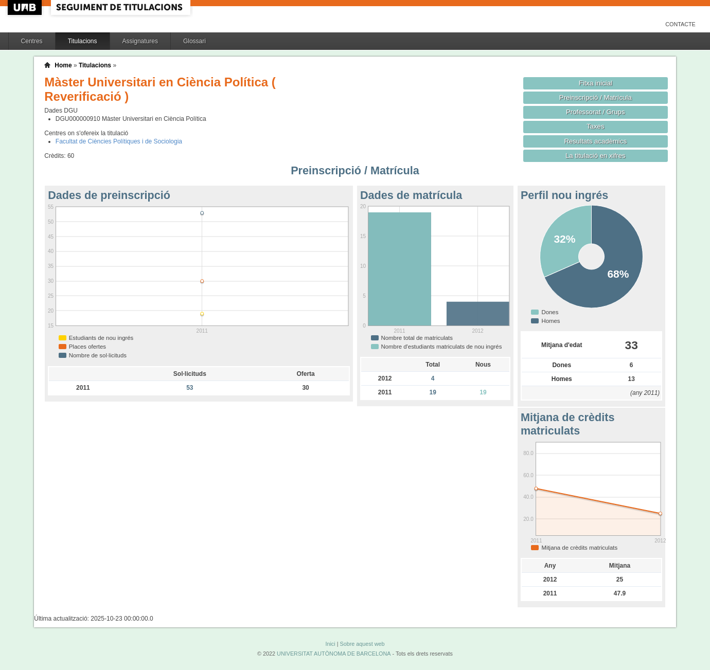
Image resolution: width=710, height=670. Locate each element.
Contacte (680, 24)
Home (63, 65)
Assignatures (140, 41)
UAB (26, 7)
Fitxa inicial (595, 83)
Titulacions (82, 41)
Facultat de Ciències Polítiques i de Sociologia (119, 141)
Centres (32, 41)
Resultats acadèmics (595, 141)
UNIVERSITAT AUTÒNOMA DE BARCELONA (333, 653)
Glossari (194, 41)
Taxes (596, 126)
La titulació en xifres (595, 155)
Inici (330, 644)
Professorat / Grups (595, 112)
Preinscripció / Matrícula (595, 97)
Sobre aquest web (362, 644)
